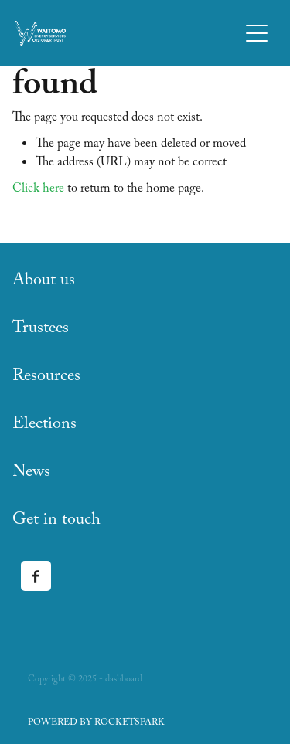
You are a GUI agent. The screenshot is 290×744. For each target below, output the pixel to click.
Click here (38, 189)
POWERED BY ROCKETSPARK (96, 723)
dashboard (123, 680)
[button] (256, 33)
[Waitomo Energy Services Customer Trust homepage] (127, 33)
